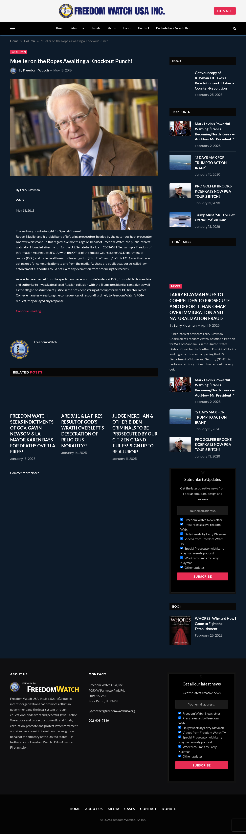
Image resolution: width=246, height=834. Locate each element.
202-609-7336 (99, 720)
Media (112, 28)
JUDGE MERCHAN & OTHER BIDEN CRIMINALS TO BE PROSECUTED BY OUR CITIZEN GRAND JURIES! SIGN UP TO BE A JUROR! (134, 433)
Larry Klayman (185, 325)
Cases (127, 28)
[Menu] (12, 28)
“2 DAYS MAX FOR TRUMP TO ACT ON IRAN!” (211, 162)
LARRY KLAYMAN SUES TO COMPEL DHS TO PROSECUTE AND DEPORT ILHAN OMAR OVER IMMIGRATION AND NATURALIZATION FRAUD (199, 306)
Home (60, 28)
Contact (143, 28)
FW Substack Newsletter (173, 28)
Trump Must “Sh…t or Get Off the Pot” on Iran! (215, 217)
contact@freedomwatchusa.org (113, 711)
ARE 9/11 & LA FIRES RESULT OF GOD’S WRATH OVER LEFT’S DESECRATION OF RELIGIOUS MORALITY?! (82, 430)
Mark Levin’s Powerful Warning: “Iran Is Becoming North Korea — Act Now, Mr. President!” (215, 131)
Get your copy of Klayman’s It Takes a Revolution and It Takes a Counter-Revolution (214, 80)
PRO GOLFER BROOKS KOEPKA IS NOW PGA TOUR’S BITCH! (213, 191)
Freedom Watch (36, 70)
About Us (77, 28)
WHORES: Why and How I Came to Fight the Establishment (215, 623)
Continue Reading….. (30, 311)
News (175, 286)
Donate (225, 11)
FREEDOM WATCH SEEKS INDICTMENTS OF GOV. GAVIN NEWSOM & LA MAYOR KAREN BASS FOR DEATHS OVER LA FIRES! (32, 433)
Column (19, 52)
